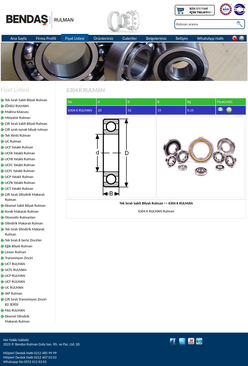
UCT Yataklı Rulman (19, 188)
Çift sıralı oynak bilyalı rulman (26, 129)
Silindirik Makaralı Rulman (24, 223)
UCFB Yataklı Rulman (20, 159)
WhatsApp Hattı (210, 38)
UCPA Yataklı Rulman (20, 183)
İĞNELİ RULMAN (17, 106)
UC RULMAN (14, 287)
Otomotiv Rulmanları (20, 217)
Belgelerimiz (156, 38)
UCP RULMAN (15, 276)
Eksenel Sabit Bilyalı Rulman (25, 205)
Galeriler (130, 38)
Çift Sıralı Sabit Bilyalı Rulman (26, 123)
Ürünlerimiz (103, 38)
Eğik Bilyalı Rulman (18, 246)
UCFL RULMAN (16, 270)
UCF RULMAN (15, 281)
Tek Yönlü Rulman (18, 135)
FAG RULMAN (15, 310)
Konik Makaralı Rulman (22, 211)
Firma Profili (46, 38)
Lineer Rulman (15, 252)
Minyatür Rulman (18, 118)
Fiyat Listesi (74, 38)
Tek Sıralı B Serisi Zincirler (23, 240)
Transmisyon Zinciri (19, 258)
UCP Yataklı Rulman (19, 177)
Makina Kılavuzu (17, 112)
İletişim (182, 38)
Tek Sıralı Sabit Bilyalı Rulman (26, 100)
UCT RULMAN (15, 264)
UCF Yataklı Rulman (19, 147)
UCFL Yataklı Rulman (20, 171)
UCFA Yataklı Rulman (20, 153)
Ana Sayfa (19, 38)
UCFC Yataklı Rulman (20, 165)
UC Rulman (13, 141)
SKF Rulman (13, 293)
